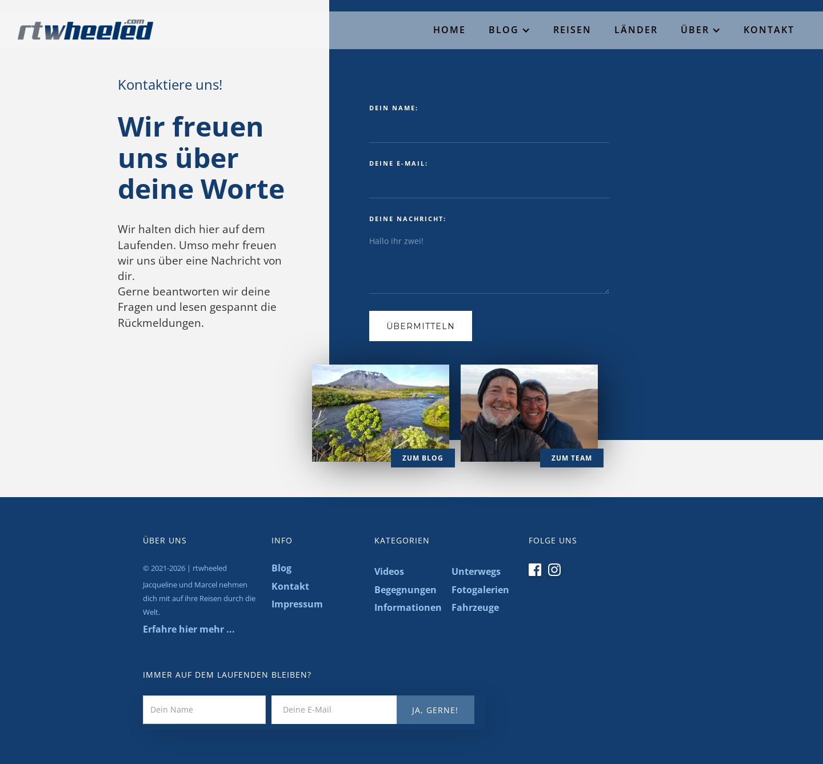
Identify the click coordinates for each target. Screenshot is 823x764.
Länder (636, 29)
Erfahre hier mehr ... (189, 629)
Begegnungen (405, 589)
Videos (389, 571)
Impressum (297, 604)
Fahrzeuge (475, 607)
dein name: (393, 107)
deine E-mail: (398, 163)
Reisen (572, 29)
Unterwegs (476, 571)
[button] (509, 30)
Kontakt (769, 29)
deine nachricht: (407, 218)
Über (695, 29)
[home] (77, 26)
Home (449, 29)
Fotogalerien (480, 589)
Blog (504, 29)
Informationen (407, 607)
